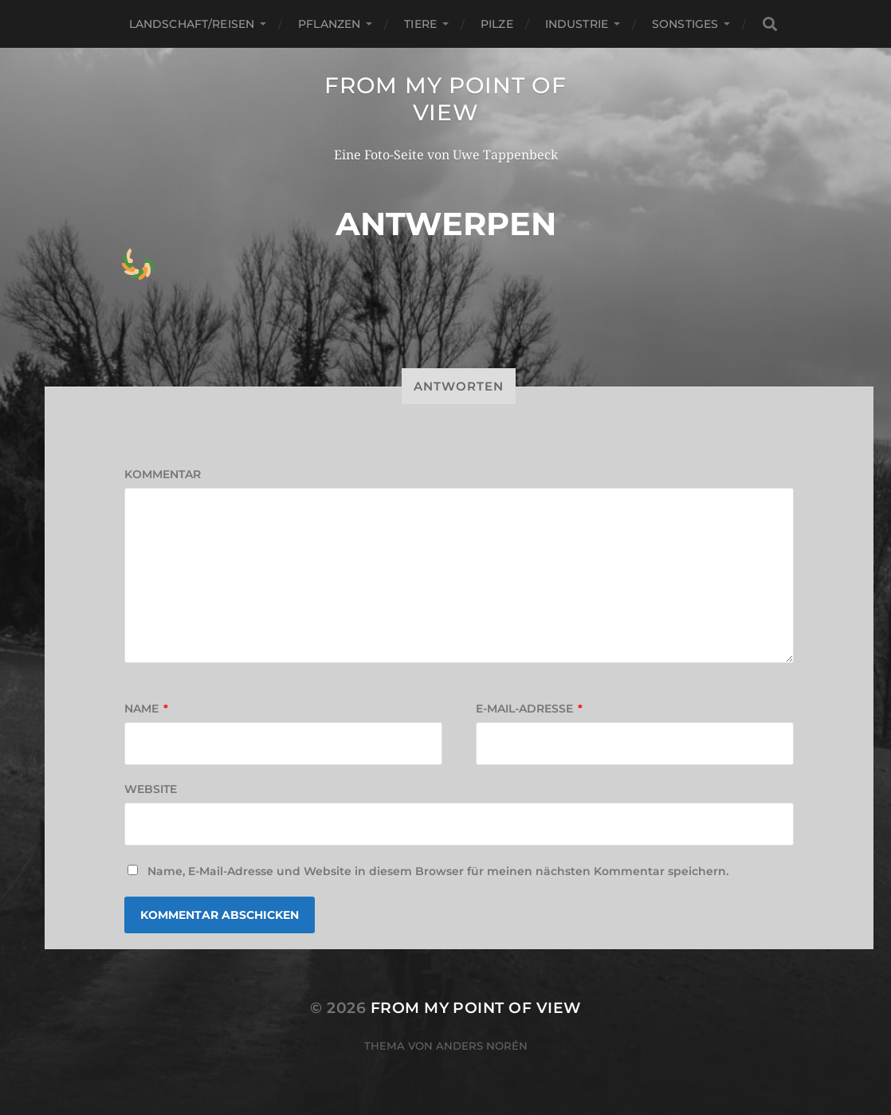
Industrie (576, 24)
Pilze (497, 24)
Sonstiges (685, 24)
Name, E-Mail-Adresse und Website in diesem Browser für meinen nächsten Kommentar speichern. (437, 871)
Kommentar (162, 474)
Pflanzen (329, 24)
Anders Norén (482, 1045)
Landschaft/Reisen (191, 24)
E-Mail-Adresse (529, 708)
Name (146, 708)
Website (150, 789)
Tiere (420, 24)
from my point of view (445, 99)
